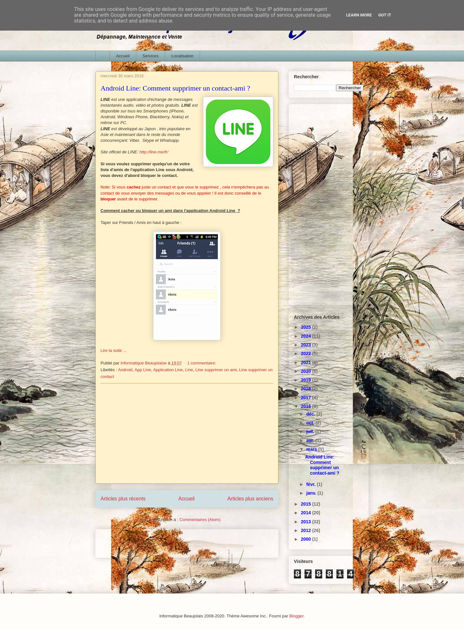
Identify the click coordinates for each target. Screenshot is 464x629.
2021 (306, 362)
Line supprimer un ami (216, 369)
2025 (306, 327)
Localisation (182, 55)
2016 (306, 406)
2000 (306, 539)
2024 (306, 336)
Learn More (359, 15)
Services (150, 55)
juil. (310, 431)
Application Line (168, 369)
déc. (311, 414)
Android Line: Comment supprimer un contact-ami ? (175, 88)
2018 (306, 388)
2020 (306, 371)
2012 (306, 530)
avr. (310, 440)
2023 (306, 344)
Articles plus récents (123, 498)
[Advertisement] (187, 433)
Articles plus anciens (250, 498)
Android (125, 369)
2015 (306, 504)
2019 (306, 379)
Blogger (296, 616)
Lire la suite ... (114, 350)
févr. (311, 484)
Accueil (123, 55)
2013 (306, 521)
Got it (384, 15)
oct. (310, 422)
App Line (143, 369)
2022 (306, 353)
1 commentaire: (202, 363)
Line (189, 369)
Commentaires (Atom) (199, 519)
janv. (311, 493)
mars (312, 449)
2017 (306, 397)
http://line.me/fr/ (154, 152)
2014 (306, 512)
